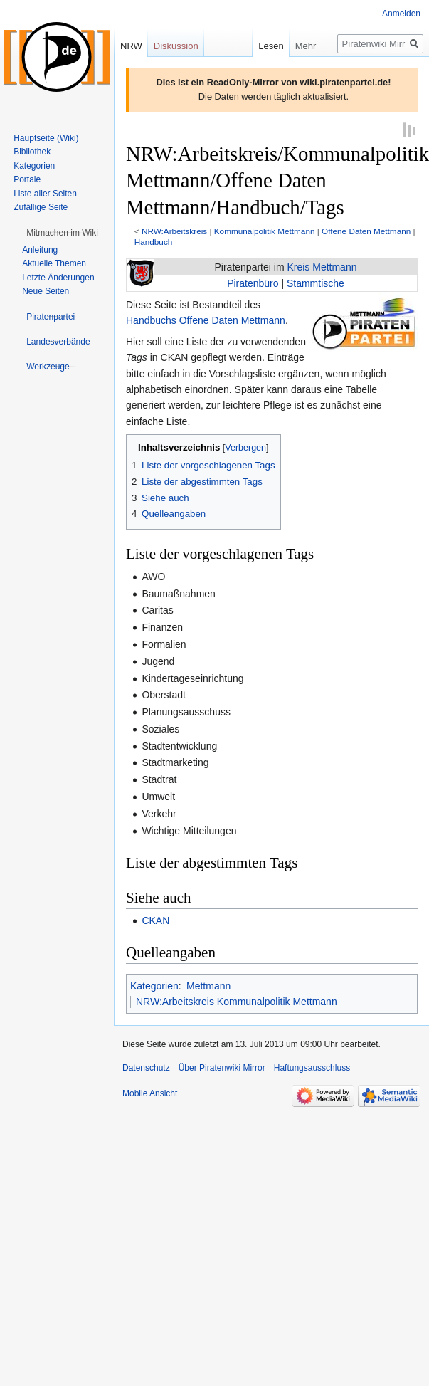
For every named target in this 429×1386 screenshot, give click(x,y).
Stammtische (315, 282)
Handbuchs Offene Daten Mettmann (205, 319)
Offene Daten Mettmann (366, 230)
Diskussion (176, 46)
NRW (131, 46)
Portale (27, 179)
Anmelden (401, 14)
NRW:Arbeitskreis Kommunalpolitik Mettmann (236, 1001)
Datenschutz (146, 1067)
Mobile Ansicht (149, 1093)
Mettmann (208, 984)
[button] (62, 233)
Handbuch (153, 240)
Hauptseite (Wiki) (46, 138)
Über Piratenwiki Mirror (222, 1067)
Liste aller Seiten (45, 194)
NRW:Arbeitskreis (174, 230)
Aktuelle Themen (54, 263)
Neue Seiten (45, 291)
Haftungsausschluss (312, 1067)
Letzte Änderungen (58, 278)
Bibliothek (32, 152)
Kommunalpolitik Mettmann (264, 230)
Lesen (265, 46)
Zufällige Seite (41, 207)
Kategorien (154, 984)
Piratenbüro (252, 282)
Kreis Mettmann (321, 266)
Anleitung (40, 250)
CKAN (155, 919)
